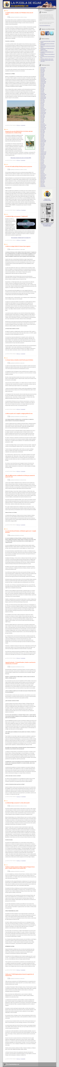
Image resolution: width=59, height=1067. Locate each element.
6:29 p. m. (18, 471)
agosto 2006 (42, 93)
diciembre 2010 (43, 154)
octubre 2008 (42, 126)
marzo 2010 (42, 145)
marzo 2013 (42, 182)
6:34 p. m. (18, 658)
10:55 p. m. (19, 240)
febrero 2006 (42, 85)
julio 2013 (42, 183)
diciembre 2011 (43, 167)
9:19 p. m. (18, 160)
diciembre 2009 (43, 141)
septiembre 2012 (43, 174)
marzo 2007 (42, 102)
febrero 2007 (42, 100)
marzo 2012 (42, 169)
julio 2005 (42, 76)
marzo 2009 (42, 132)
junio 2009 (42, 136)
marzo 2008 (42, 117)
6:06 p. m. (18, 353)
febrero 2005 (42, 70)
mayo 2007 (42, 104)
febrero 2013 (42, 181)
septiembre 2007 (43, 109)
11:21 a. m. (19, 796)
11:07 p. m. (19, 210)
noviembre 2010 (43, 153)
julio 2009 (42, 137)
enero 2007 (42, 99)
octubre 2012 (42, 176)
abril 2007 (42, 103)
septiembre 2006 (43, 94)
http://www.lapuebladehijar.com (44, 25)
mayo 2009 (42, 135)
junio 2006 (42, 90)
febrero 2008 (42, 116)
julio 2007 (42, 107)
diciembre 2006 (43, 98)
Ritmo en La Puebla (43, 50)
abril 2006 (42, 88)
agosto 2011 (42, 164)
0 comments (23, 125)
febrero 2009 (42, 131)
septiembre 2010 (43, 151)
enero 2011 (42, 155)
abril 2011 (42, 159)
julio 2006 (42, 91)
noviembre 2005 (43, 81)
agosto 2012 (42, 173)
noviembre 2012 (43, 177)
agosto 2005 (42, 77)
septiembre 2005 (43, 79)
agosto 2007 (42, 108)
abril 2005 (42, 72)
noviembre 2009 (43, 140)
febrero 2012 (42, 168)
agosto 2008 (42, 123)
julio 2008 (42, 122)
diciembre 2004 (43, 67)
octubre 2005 (42, 80)
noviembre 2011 (43, 165)
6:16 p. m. (18, 1058)
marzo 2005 (42, 71)
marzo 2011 (42, 158)
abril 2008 (42, 118)
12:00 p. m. (19, 860)
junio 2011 (42, 162)
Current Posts (42, 186)
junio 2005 (42, 75)
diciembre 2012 (43, 178)
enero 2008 (42, 114)
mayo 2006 (42, 89)
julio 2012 (42, 172)
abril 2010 (42, 146)
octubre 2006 (42, 95)
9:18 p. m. (18, 125)
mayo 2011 (42, 160)
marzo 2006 (42, 86)
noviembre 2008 (43, 127)
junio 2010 (42, 149)
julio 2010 (42, 150)
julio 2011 (42, 163)
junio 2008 (42, 121)
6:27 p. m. (18, 524)
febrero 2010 (42, 144)
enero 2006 (42, 84)
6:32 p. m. (18, 409)
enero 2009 (42, 130)
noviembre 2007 (43, 112)
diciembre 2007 (43, 113)
